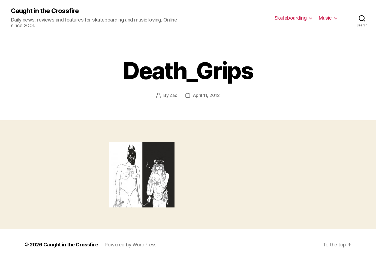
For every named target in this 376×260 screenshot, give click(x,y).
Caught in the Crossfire (45, 11)
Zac (173, 95)
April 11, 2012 (206, 95)
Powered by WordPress (130, 244)
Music (325, 18)
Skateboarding (291, 18)
